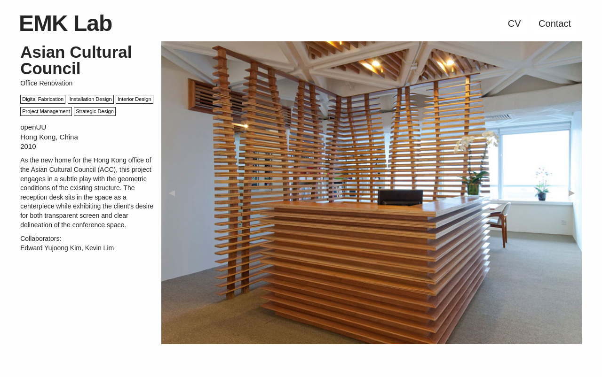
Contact (555, 23)
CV (514, 23)
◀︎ (171, 193)
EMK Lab (65, 23)
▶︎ (571, 193)
